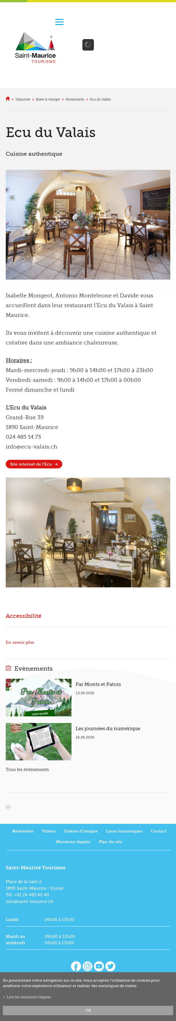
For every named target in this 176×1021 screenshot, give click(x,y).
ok (88, 1010)
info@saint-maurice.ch (29, 901)
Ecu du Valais (100, 99)
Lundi (12, 919)
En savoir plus (20, 642)
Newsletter (23, 831)
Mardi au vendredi (15, 939)
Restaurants (75, 99)
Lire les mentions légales (29, 997)
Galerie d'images (81, 831)
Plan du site (110, 841)
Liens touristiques (124, 831)
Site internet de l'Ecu (31, 464)
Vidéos (49, 831)
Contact (159, 831)
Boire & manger (48, 99)
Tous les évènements (27, 769)
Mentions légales (73, 841)
